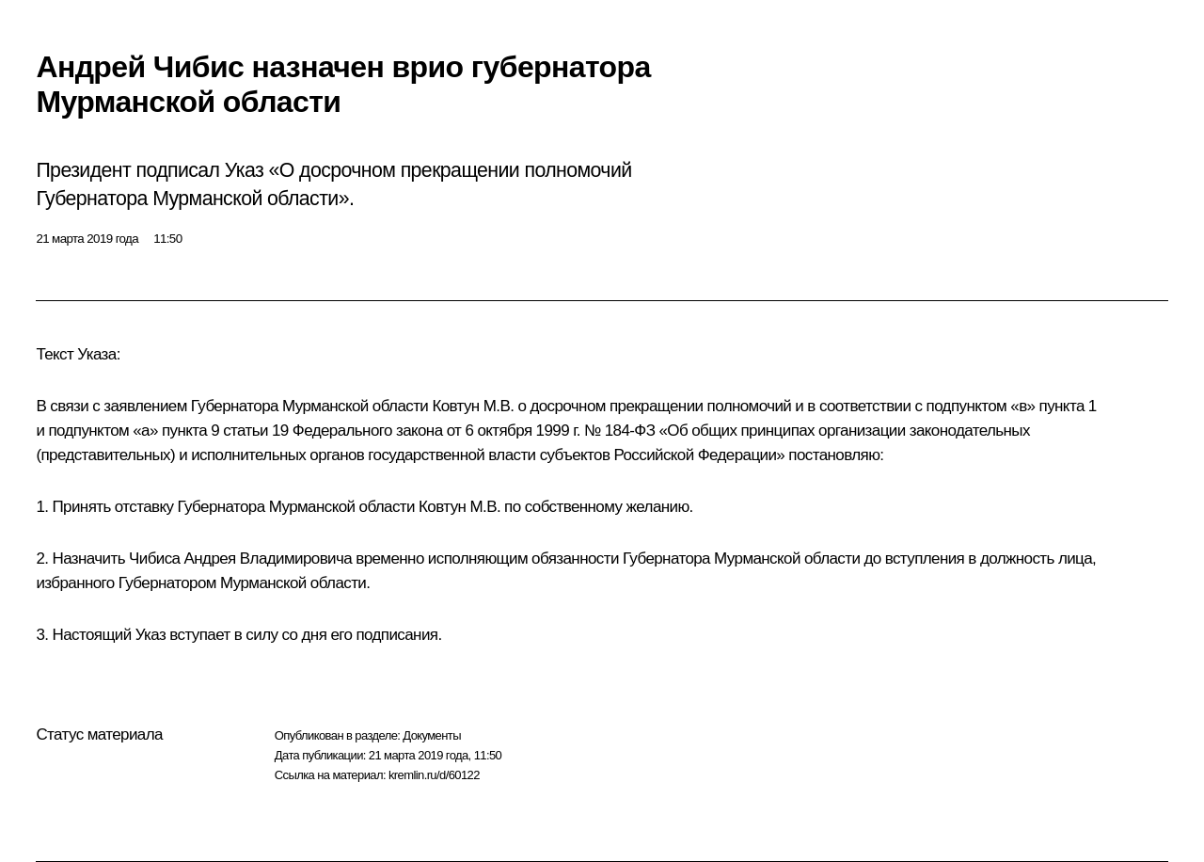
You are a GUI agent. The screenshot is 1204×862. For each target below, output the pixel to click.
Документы (432, 735)
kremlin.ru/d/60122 (434, 775)
